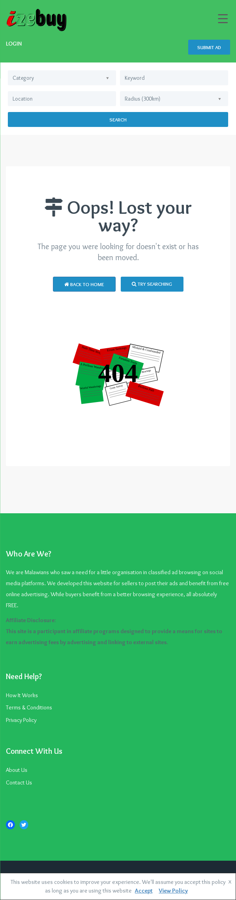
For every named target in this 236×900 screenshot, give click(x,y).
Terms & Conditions (29, 707)
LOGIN (14, 43)
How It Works (22, 695)
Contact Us (19, 782)
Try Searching (152, 284)
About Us (16, 769)
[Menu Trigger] (223, 18)
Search (118, 119)
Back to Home (84, 284)
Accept (143, 890)
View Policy (173, 890)
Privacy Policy (21, 720)
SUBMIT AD (209, 47)
